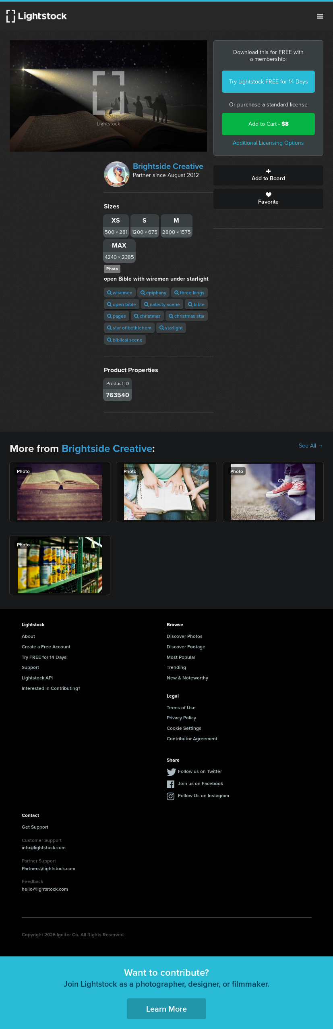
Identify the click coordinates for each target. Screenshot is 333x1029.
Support (30, 667)
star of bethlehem (129, 327)
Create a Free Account (46, 646)
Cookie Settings (184, 728)
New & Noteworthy (187, 677)
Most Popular (181, 657)
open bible (121, 304)
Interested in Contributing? (51, 688)
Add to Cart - (268, 124)
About (28, 636)
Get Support (35, 826)
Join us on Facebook (200, 783)
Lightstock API (37, 677)
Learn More (166, 1008)
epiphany (153, 292)
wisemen (119, 292)
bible (196, 304)
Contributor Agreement (192, 738)
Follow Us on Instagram (203, 795)
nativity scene (162, 304)
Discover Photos (185, 636)
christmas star (187, 315)
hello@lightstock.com (45, 888)
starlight (171, 327)
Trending (176, 667)
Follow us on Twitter (200, 771)
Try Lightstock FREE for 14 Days (268, 81)
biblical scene (125, 339)
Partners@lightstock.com (48, 868)
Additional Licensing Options (268, 143)
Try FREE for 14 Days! (45, 657)
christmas (147, 315)
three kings (189, 292)
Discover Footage (186, 646)
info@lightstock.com (44, 847)
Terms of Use (181, 707)
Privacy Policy (181, 717)
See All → (311, 446)
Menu (320, 16)
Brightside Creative (168, 166)
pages (116, 315)
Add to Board (268, 175)
